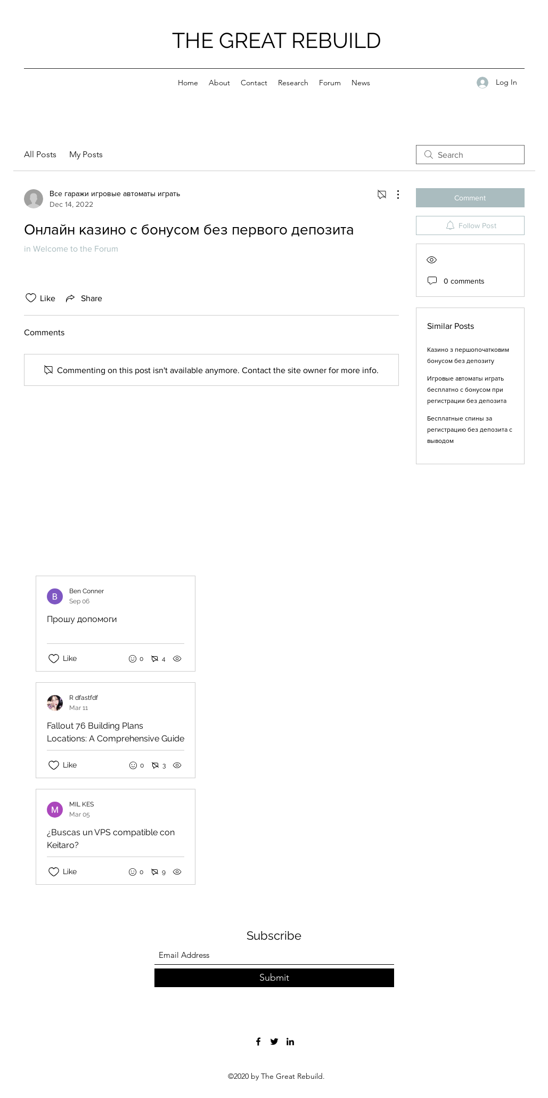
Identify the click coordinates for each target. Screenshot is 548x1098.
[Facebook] (258, 1041)
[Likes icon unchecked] (31, 298)
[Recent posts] (194, 730)
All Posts (40, 154)
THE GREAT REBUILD (276, 40)
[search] (470, 154)
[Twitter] (274, 1041)
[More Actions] (392, 194)
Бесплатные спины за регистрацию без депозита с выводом (469, 430)
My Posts (86, 154)
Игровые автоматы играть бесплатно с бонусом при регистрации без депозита (466, 390)
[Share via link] (83, 298)
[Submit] (274, 977)
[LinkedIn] (290, 1041)
